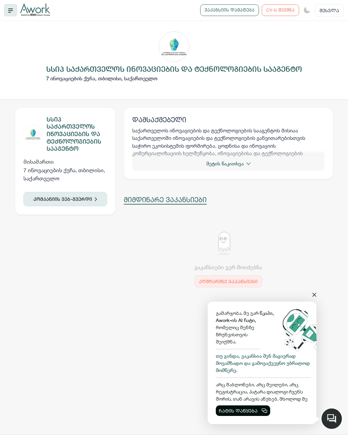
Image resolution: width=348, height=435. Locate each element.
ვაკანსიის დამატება (230, 10)
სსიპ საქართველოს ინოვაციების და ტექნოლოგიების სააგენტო (74, 134)
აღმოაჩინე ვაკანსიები (228, 281)
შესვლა (329, 10)
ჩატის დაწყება (243, 411)
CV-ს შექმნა (280, 10)
